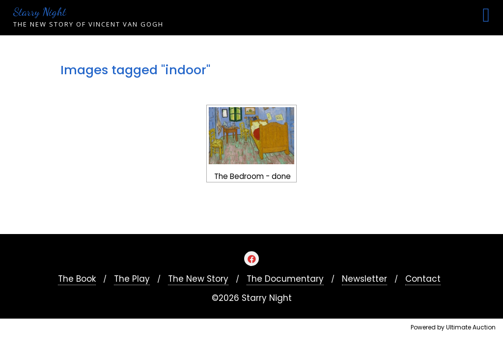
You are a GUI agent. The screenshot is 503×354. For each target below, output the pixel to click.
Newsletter (364, 279)
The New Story (198, 279)
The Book (77, 279)
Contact (423, 279)
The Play (132, 279)
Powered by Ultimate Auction (453, 327)
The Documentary (285, 279)
